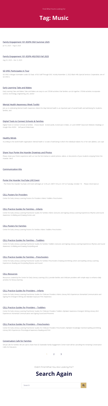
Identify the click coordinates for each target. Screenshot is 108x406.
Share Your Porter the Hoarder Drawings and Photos (27, 152)
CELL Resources (10, 274)
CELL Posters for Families (14, 226)
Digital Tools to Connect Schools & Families (23, 121)
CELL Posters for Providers (15, 194)
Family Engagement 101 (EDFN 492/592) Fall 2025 (26, 56)
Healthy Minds (9, 138)
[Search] (83, 385)
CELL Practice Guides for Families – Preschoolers (25, 257)
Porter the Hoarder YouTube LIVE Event (21, 180)
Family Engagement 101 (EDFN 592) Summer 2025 (26, 42)
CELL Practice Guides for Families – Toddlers (23, 240)
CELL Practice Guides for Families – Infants (23, 209)
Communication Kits (12, 169)
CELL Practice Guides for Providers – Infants (23, 290)
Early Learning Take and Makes (17, 87)
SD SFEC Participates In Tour (16, 71)
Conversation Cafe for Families (17, 341)
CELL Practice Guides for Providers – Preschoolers (26, 324)
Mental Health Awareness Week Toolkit (21, 104)
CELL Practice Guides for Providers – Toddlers (24, 307)
